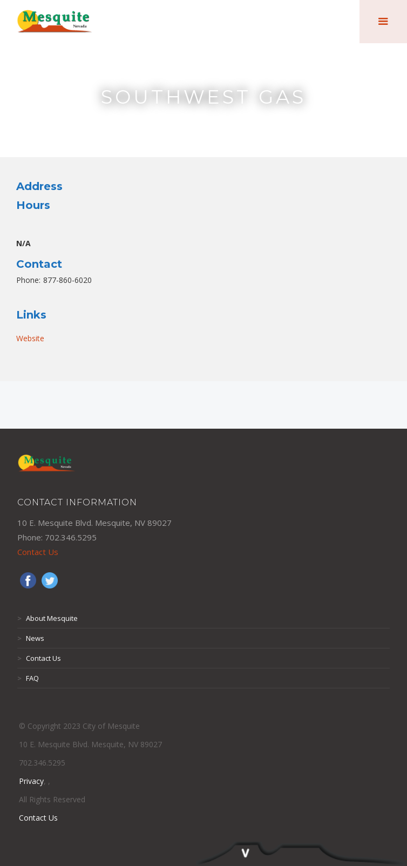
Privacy (31, 781)
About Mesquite (47, 618)
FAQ (28, 678)
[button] (383, 21)
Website (30, 338)
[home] (55, 21)
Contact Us (37, 551)
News (30, 638)
